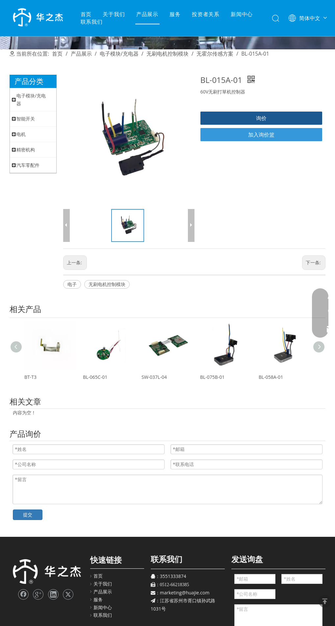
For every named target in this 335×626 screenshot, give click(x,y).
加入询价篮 (261, 134)
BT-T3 (30, 377)
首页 (86, 14)
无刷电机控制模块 (107, 284)
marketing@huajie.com (185, 592)
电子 (72, 284)
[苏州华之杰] (47, 571)
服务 (175, 14)
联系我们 (92, 21)
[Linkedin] (53, 594)
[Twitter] (68, 594)
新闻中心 (242, 14)
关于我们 (114, 14)
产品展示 (147, 14)
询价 (261, 118)
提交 (27, 514)
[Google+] (38, 594)
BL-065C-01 (95, 377)
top (325, 601)
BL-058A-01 (271, 377)
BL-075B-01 (212, 377)
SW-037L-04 (154, 377)
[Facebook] (23, 594)
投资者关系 (205, 14)
